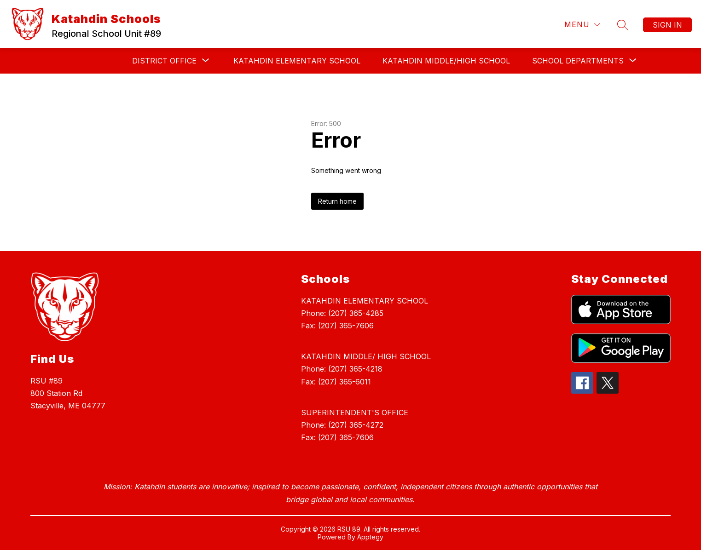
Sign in (667, 24)
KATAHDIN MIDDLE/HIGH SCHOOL (446, 60)
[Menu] (582, 24)
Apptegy (370, 537)
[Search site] (622, 24)
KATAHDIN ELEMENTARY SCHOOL (296, 60)
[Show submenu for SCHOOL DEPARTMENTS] (578, 60)
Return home (337, 201)
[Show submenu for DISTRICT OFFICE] (164, 60)
